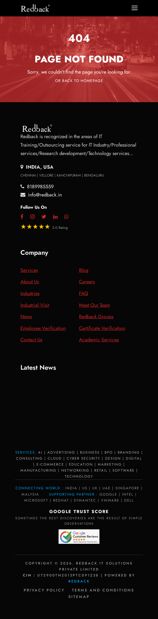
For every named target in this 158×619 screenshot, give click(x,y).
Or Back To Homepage (79, 80)
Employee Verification (43, 328)
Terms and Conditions (103, 590)
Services (29, 270)
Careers (87, 281)
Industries (30, 293)
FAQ (83, 293)
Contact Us (31, 339)
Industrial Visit (34, 305)
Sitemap (79, 596)
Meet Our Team (94, 305)
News (26, 316)
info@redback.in (45, 194)
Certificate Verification (102, 328)
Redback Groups (96, 316)
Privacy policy (44, 590)
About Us (29, 281)
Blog (83, 270)
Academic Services (99, 339)
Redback (79, 581)
